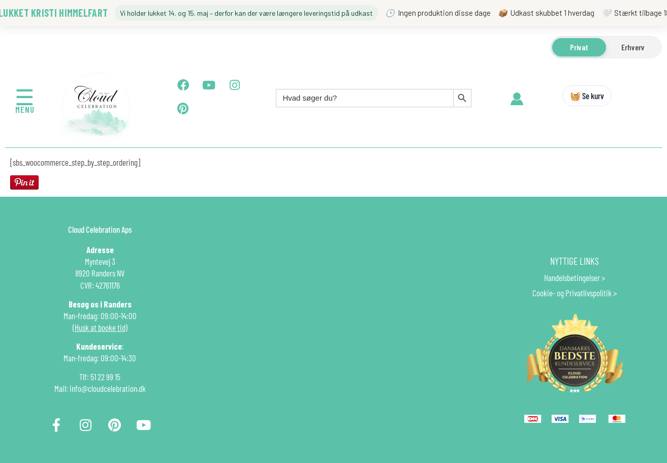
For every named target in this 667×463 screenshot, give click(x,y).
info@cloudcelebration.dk (108, 388)
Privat (579, 47)
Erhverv (633, 47)
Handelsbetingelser (572, 277)
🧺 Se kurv (587, 95)
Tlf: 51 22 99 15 (99, 377)
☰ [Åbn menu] (25, 97)
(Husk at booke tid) (100, 327)
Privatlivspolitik (588, 293)
